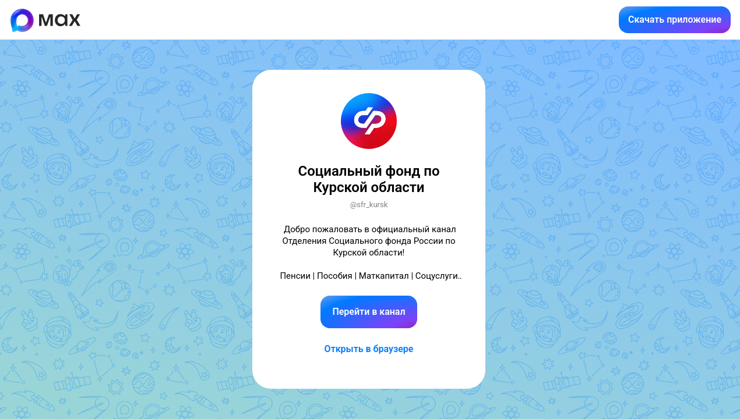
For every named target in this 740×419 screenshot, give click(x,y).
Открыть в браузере (369, 348)
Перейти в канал (368, 311)
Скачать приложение (674, 19)
